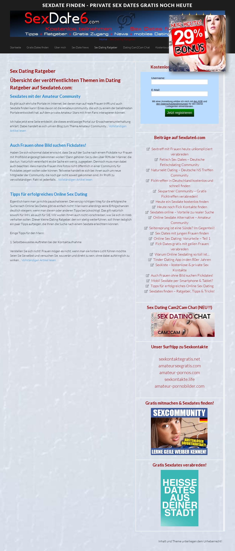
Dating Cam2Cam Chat (136, 47)
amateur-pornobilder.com (179, 386)
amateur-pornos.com (179, 372)
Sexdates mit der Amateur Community (45, 96)
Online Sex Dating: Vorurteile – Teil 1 (182, 238)
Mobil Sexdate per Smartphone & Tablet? (182, 280)
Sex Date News (80, 47)
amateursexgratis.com (179, 365)
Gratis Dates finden (38, 47)
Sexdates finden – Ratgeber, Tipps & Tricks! (182, 291)
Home (103, 39)
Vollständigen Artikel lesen (75, 179)
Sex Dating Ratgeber (106, 47)
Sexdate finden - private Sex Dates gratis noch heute (117, 5)
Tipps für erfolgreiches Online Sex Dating (48, 194)
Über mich (60, 47)
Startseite (15, 47)
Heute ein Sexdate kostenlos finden (182, 201)
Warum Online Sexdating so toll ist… (182, 254)
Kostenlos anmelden (166, 47)
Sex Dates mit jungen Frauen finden (182, 233)
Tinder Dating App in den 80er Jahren (182, 259)
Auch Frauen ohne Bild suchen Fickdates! (48, 145)
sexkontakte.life (179, 379)
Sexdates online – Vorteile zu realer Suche (182, 212)
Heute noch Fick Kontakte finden (182, 207)
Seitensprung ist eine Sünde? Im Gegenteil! (182, 228)
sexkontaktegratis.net (179, 359)
